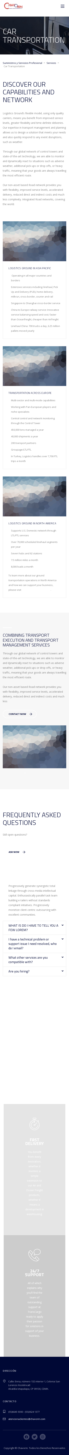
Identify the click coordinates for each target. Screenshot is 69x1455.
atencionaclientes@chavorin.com (26, 1419)
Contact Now (20, 714)
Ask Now (17, 852)
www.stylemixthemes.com (36, 589)
